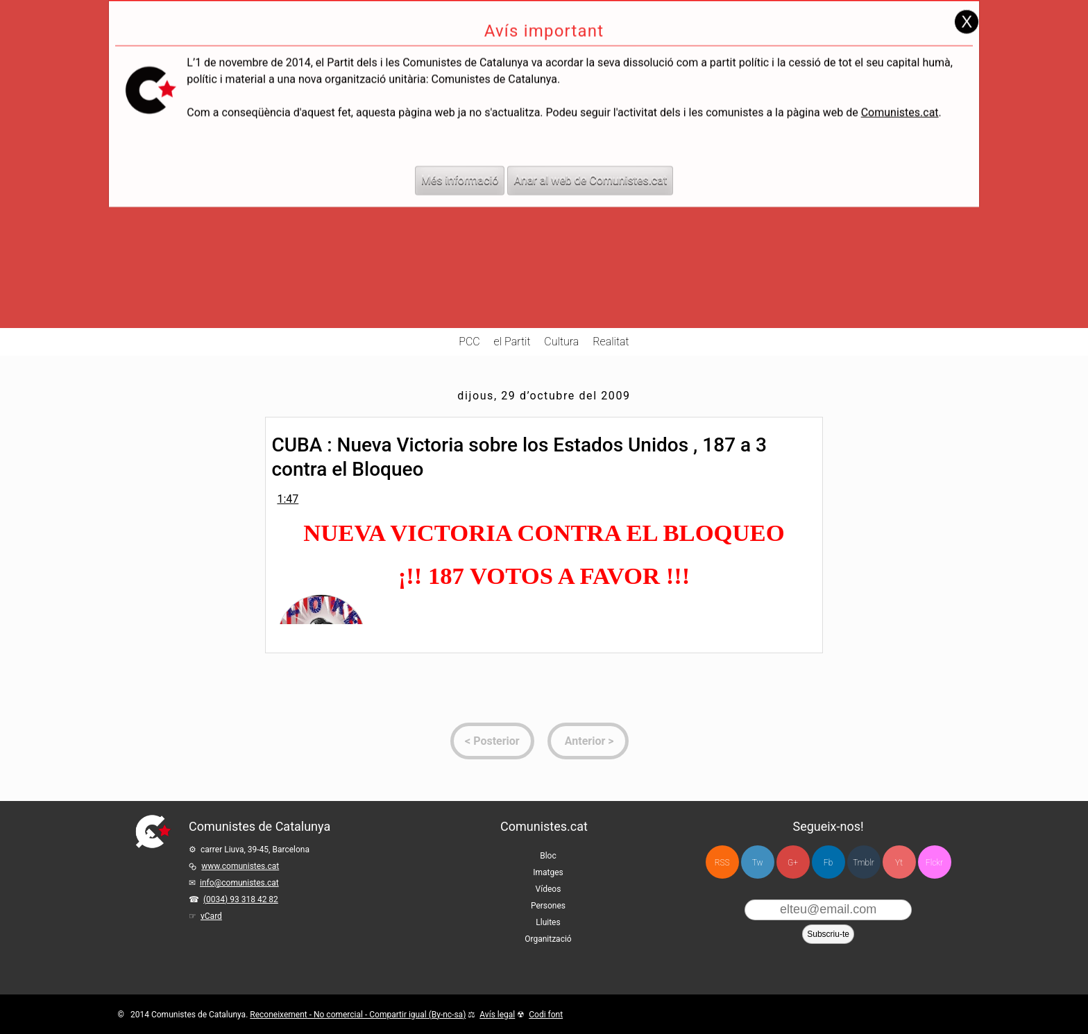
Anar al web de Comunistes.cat (590, 154)
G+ (793, 863)
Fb (828, 863)
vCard (211, 916)
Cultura (561, 341)
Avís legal (497, 1014)
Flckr (934, 863)
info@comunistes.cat (239, 883)
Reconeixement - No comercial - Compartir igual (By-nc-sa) (358, 1014)
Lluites (548, 922)
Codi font (546, 1014)
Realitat (611, 341)
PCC (469, 341)
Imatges (548, 872)
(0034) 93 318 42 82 (240, 899)
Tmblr (863, 863)
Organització (548, 939)
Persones (548, 906)
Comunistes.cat (900, 86)
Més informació (460, 154)
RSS (722, 863)
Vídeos (548, 889)
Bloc (548, 856)
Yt (899, 863)
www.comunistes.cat (240, 866)
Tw (757, 863)
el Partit (512, 341)
